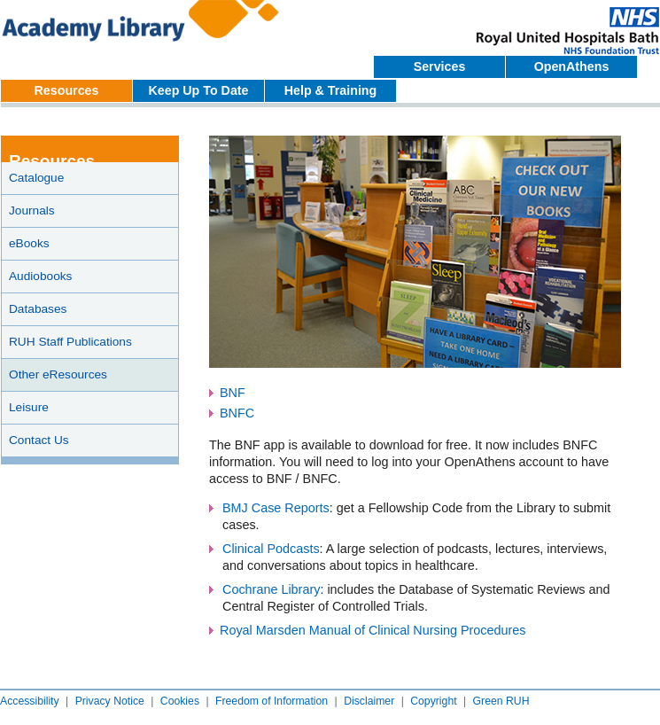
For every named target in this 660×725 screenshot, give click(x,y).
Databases (37, 309)
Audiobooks (40, 276)
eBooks (29, 243)
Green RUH (501, 701)
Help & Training (330, 90)
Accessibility (29, 701)
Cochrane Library (271, 589)
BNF (232, 393)
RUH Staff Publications (70, 341)
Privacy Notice (109, 701)
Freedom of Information (271, 701)
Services (440, 66)
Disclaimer (369, 701)
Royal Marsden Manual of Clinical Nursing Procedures (373, 630)
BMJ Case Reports (276, 508)
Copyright (433, 701)
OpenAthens (572, 66)
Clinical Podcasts (271, 549)
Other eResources (58, 374)
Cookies (179, 701)
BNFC (237, 413)
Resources (67, 90)
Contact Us (39, 440)
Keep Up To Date (199, 90)
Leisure (29, 407)
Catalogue (36, 177)
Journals (32, 210)
